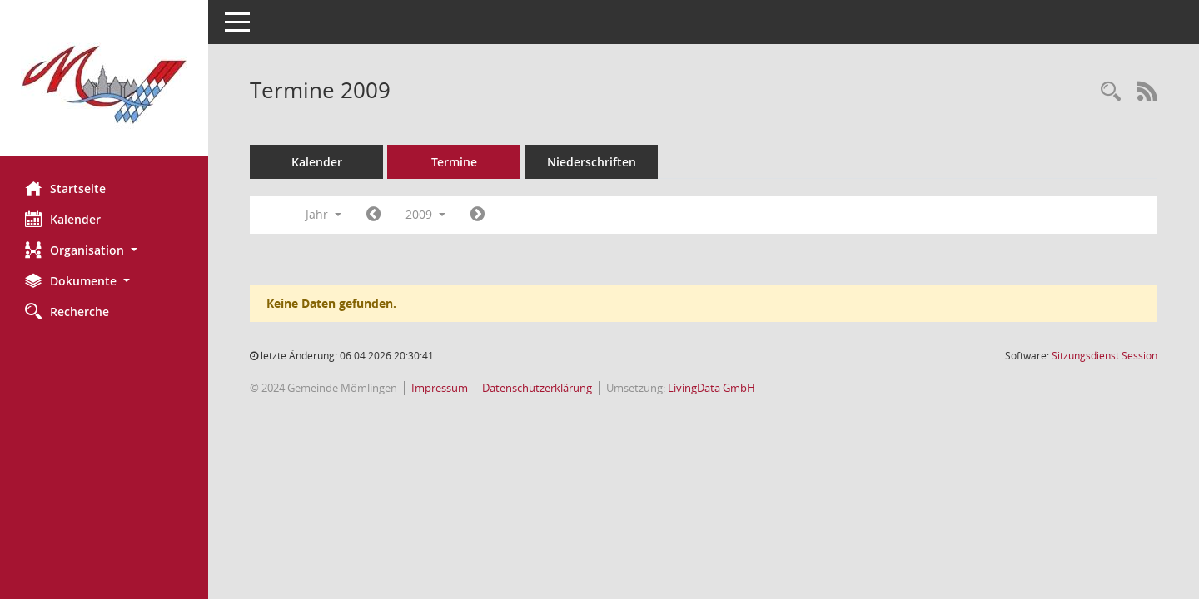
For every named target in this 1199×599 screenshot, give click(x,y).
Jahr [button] (323, 214)
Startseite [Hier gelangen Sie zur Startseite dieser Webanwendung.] (65, 188)
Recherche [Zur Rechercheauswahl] (67, 311)
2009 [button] (425, 214)
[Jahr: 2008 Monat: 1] (373, 215)
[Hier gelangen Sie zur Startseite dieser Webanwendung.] (104, 84)
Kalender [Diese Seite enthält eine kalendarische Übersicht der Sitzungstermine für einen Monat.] (63, 218)
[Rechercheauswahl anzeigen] (1110, 92)
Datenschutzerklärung (537, 387)
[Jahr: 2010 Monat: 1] (477, 215)
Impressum (439, 387)
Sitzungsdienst (1104, 356)
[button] (104, 250)
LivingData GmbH (711, 387)
